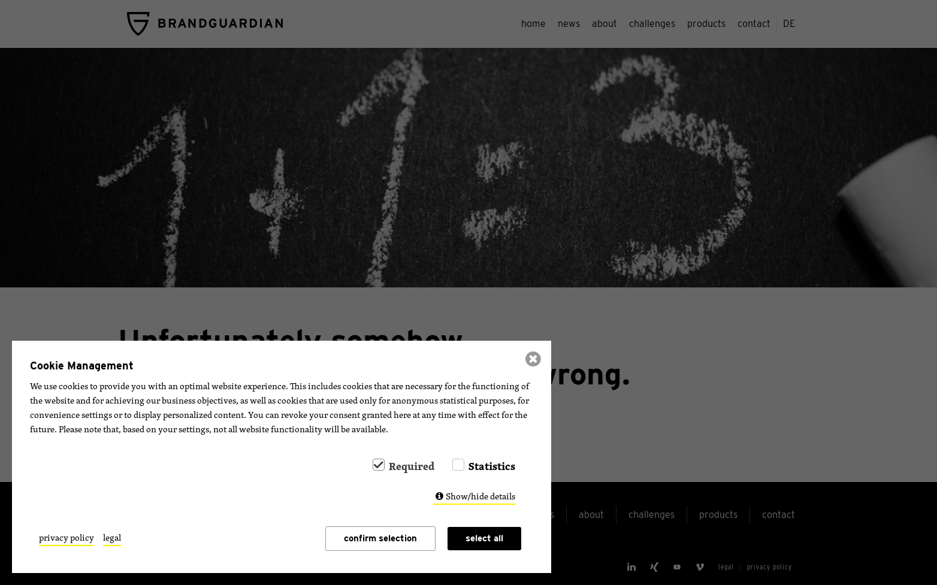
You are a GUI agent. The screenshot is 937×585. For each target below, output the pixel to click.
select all (484, 538)
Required (411, 465)
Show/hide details (480, 496)
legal (112, 538)
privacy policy (66, 538)
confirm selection (380, 538)
